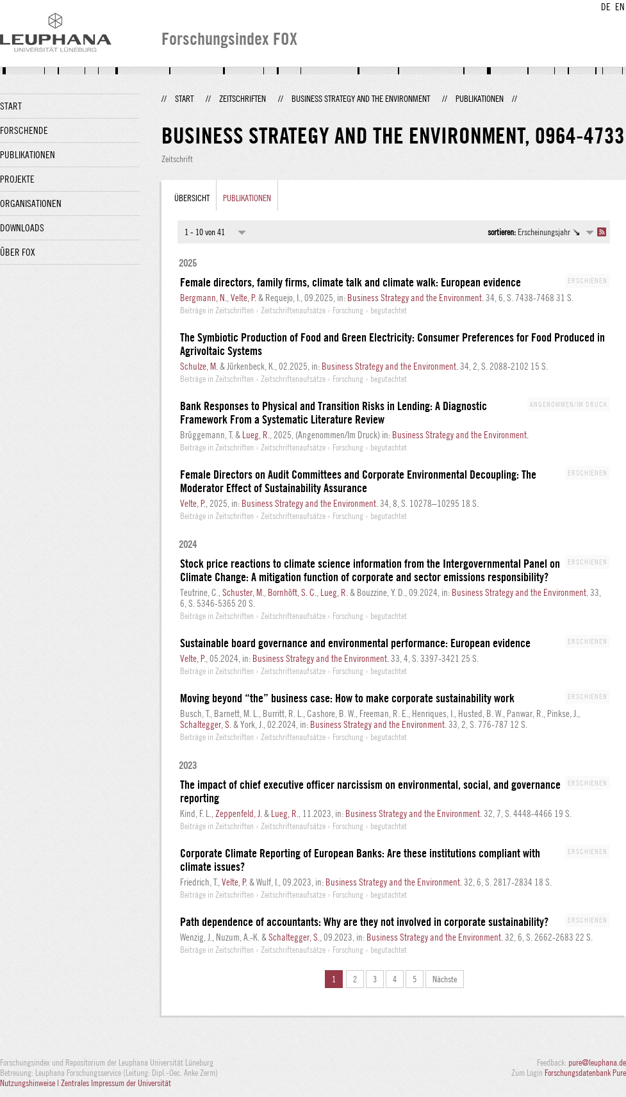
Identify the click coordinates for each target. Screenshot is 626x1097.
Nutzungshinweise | (30, 1083)
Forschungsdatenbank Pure (585, 1073)
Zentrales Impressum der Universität (116, 1083)
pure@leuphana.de (597, 1062)
